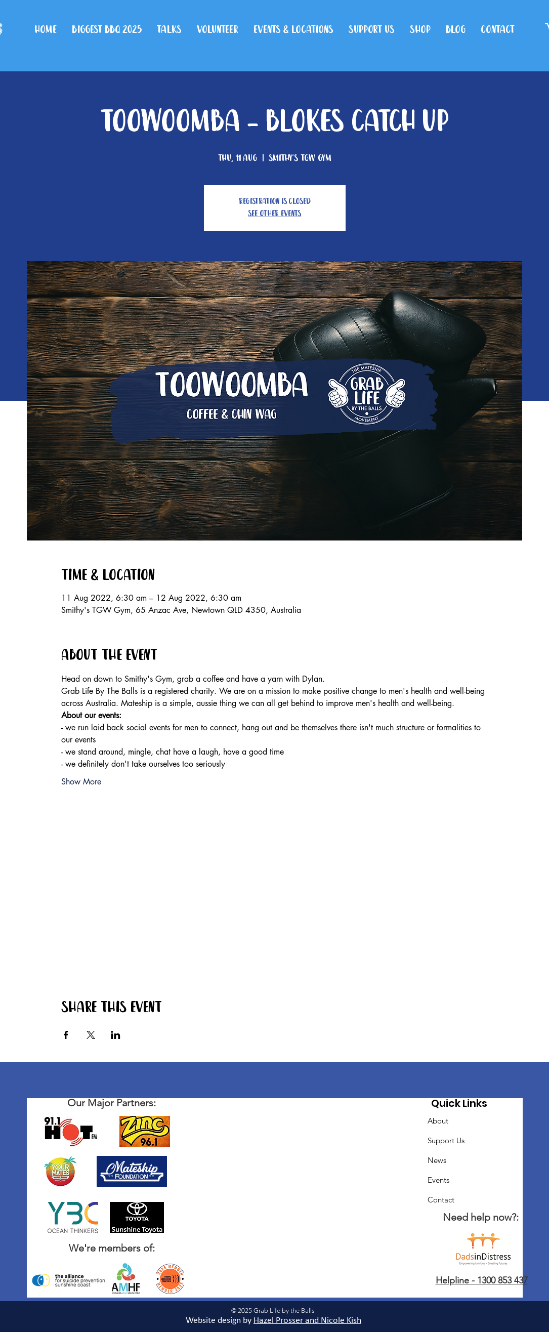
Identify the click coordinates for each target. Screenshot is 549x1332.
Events (438, 1180)
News (437, 1160)
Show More (81, 781)
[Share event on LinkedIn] (115, 1035)
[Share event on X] (91, 1035)
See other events (274, 214)
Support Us (446, 1140)
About (438, 1121)
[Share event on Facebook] (66, 1035)
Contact (441, 1199)
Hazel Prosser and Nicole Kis (305, 1320)
